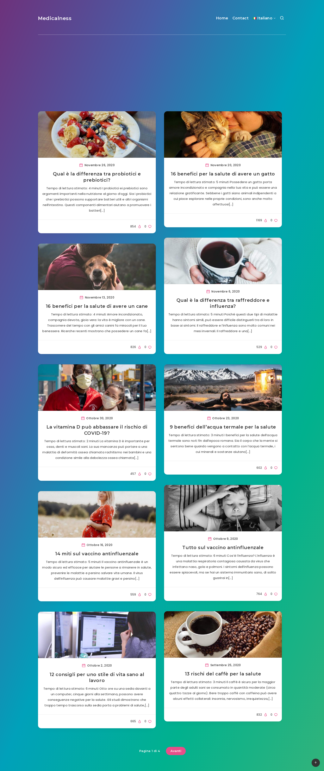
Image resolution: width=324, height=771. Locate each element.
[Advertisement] (162, 66)
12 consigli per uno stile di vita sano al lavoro (97, 677)
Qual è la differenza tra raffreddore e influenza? (223, 303)
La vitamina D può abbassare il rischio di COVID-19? (97, 430)
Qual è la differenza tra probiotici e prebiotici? (97, 177)
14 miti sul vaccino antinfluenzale (96, 554)
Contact (240, 18)
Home (222, 18)
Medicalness (55, 18)
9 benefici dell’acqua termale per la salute (223, 427)
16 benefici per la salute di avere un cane (97, 306)
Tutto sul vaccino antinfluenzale (222, 547)
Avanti (175, 751)
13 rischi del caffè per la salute (223, 674)
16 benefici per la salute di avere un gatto (223, 174)
